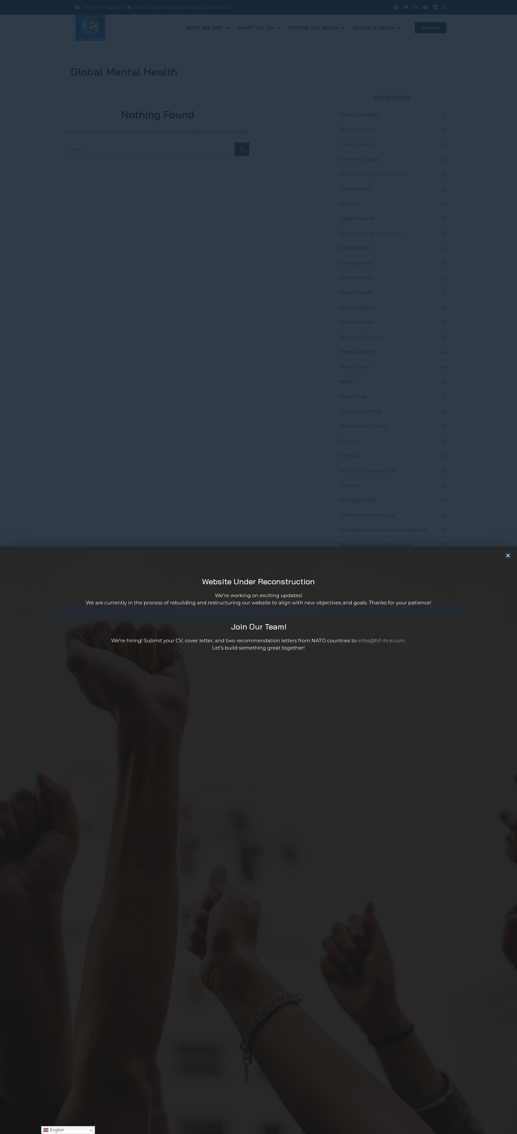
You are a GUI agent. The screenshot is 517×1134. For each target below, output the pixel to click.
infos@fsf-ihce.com (381, 640)
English (53, 1130)
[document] (258, 567)
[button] (507, 555)
